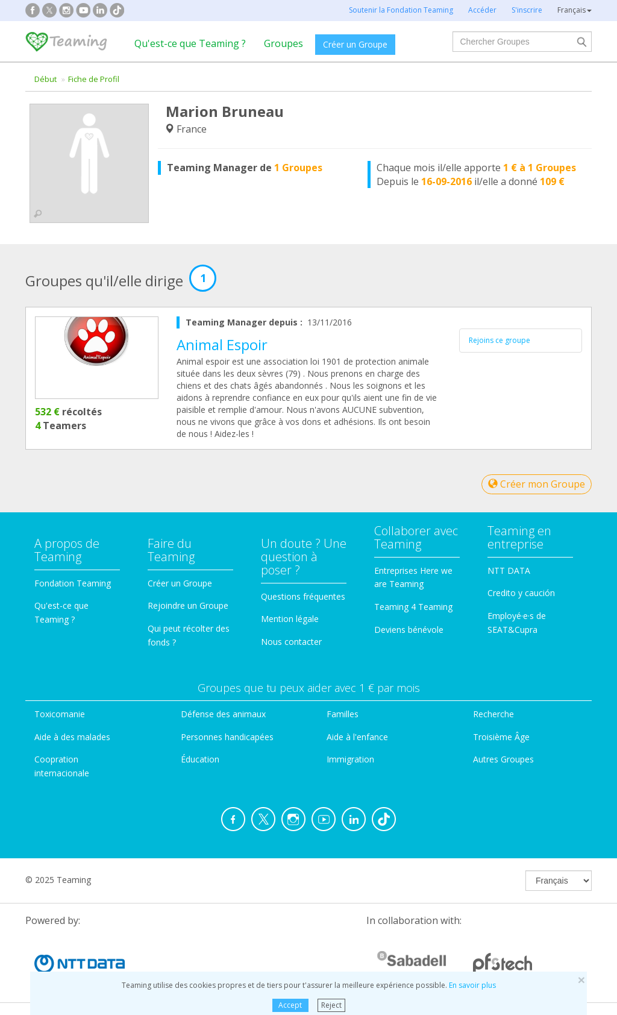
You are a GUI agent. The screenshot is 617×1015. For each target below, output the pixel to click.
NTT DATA (508, 570)
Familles (343, 714)
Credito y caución (521, 593)
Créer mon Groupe (536, 484)
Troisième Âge (501, 737)
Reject (331, 1005)
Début (45, 79)
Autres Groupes (503, 759)
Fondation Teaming (72, 583)
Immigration (350, 759)
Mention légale (290, 618)
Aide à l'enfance (357, 737)
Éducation (200, 759)
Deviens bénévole (408, 629)
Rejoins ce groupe (499, 340)
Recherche (493, 714)
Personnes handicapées (227, 737)
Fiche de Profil (93, 79)
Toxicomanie (59, 714)
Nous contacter (291, 641)
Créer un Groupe (355, 44)
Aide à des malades (72, 737)
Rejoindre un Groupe (188, 605)
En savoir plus (472, 985)
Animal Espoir (222, 344)
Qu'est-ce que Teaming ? (190, 43)
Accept (290, 1005)
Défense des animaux (223, 714)
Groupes (283, 43)
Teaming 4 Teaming (413, 606)
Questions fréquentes (303, 596)
